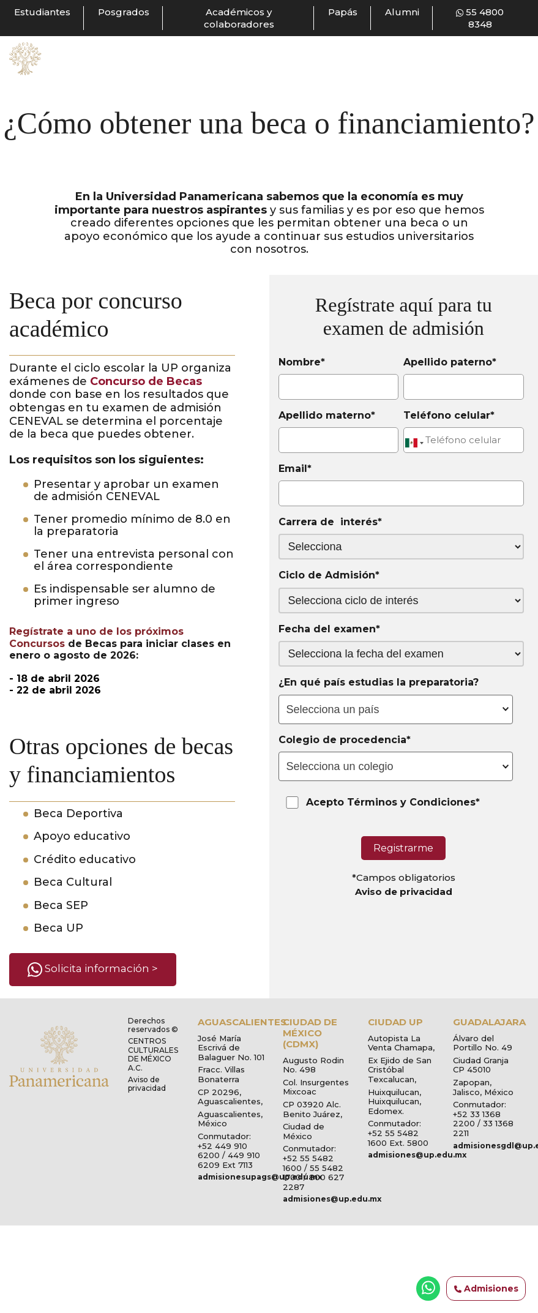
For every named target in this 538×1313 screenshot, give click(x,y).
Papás (342, 12)
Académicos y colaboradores (239, 18)
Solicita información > (93, 969)
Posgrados (123, 12)
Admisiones (486, 1289)
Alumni (402, 12)
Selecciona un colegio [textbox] (340, 766)
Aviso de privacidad (403, 891)
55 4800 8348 (480, 18)
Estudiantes (42, 12)
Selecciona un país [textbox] (332, 709)
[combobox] (395, 709)
